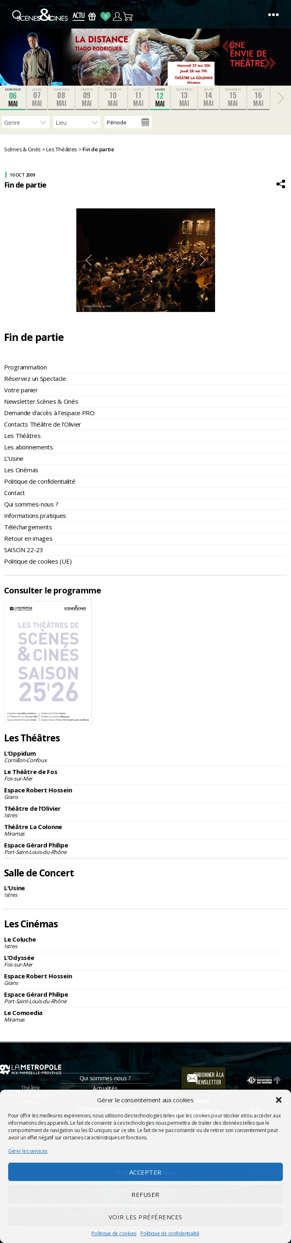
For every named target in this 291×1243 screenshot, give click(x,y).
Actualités (105, 1088)
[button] (279, 1100)
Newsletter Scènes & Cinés (41, 401)
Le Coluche (145, 942)
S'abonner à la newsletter (208, 1078)
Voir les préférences (145, 1217)
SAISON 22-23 (23, 550)
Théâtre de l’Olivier (145, 811)
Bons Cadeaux (92, 16)
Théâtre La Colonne (145, 830)
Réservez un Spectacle (35, 378)
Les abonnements (28, 447)
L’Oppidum (145, 756)
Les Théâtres (22, 435)
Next (203, 260)
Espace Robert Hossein (145, 793)
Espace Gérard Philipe (145, 848)
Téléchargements (28, 527)
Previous (88, 260)
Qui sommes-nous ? (31, 504)
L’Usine (14, 458)
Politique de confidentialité (169, 1233)
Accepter (145, 1172)
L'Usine (145, 891)
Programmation (25, 367)
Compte (117, 16)
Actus (78, 16)
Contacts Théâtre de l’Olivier (42, 424)
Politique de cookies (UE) (37, 561)
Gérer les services (27, 1151)
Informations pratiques (35, 515)
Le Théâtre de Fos (145, 774)
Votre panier (21, 390)
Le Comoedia (145, 1016)
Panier (128, 16)
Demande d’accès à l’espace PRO (49, 413)
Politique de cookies (113, 1233)
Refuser (145, 1194)
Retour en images (28, 538)
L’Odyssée (145, 960)
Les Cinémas (21, 470)
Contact (14, 493)
